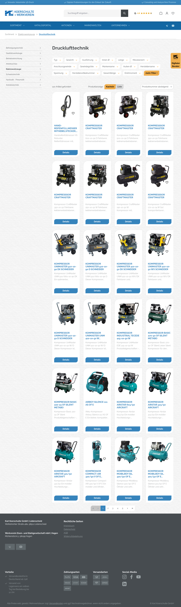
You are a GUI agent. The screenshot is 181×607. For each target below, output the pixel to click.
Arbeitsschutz (11, 64)
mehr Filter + (152, 73)
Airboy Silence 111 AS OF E (96, 403)
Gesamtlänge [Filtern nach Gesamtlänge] (111, 73)
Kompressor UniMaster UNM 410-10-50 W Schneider (95, 335)
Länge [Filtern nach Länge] (123, 60)
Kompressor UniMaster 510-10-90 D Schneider (96, 266)
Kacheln (110, 86)
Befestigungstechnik (14, 48)
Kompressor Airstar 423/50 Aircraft (157, 405)
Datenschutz (69, 529)
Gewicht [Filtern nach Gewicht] (72, 60)
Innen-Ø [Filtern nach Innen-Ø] (108, 60)
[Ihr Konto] (167, 13)
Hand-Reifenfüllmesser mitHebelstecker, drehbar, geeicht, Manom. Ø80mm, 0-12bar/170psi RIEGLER (65, 128)
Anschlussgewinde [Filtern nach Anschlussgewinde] (64, 66)
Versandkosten (56, 603)
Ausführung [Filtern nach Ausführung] (89, 60)
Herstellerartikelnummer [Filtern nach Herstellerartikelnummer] (85, 73)
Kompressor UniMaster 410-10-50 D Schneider (65, 335)
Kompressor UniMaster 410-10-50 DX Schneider (128, 266)
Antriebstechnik (12, 85)
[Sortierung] (157, 86)
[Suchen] (124, 13)
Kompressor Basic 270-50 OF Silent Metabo (159, 335)
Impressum (69, 526)
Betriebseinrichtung (14, 58)
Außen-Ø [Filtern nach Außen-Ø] (129, 66)
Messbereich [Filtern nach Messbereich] (141, 60)
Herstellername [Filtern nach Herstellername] (149, 66)
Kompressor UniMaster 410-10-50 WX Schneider (159, 266)
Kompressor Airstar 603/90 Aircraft (126, 405)
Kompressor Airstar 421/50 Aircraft (63, 474)
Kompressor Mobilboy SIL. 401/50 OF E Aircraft (156, 474)
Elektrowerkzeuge (13, 69)
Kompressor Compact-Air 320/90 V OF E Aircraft (93, 474)
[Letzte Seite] (132, 508)
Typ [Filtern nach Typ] (57, 60)
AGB (66, 533)
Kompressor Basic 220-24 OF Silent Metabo (65, 405)
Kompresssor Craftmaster (93, 127)
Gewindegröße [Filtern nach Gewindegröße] (89, 66)
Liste (119, 86)
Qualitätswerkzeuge (14, 53)
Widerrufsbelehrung (73, 536)
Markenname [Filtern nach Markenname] (110, 66)
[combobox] (92, 13)
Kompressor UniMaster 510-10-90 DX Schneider (65, 266)
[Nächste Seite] (127, 508)
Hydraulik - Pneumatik (15, 80)
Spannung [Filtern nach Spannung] (60, 73)
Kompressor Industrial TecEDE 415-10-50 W (128, 335)
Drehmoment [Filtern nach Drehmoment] (133, 73)
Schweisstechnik (13, 74)
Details (66, 152)
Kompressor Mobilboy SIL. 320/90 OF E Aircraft (125, 474)
